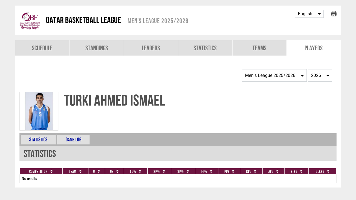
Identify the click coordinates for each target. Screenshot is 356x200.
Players (314, 48)
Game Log (73, 139)
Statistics (205, 48)
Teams (259, 48)
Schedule (42, 48)
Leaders (151, 48)
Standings (96, 48)
